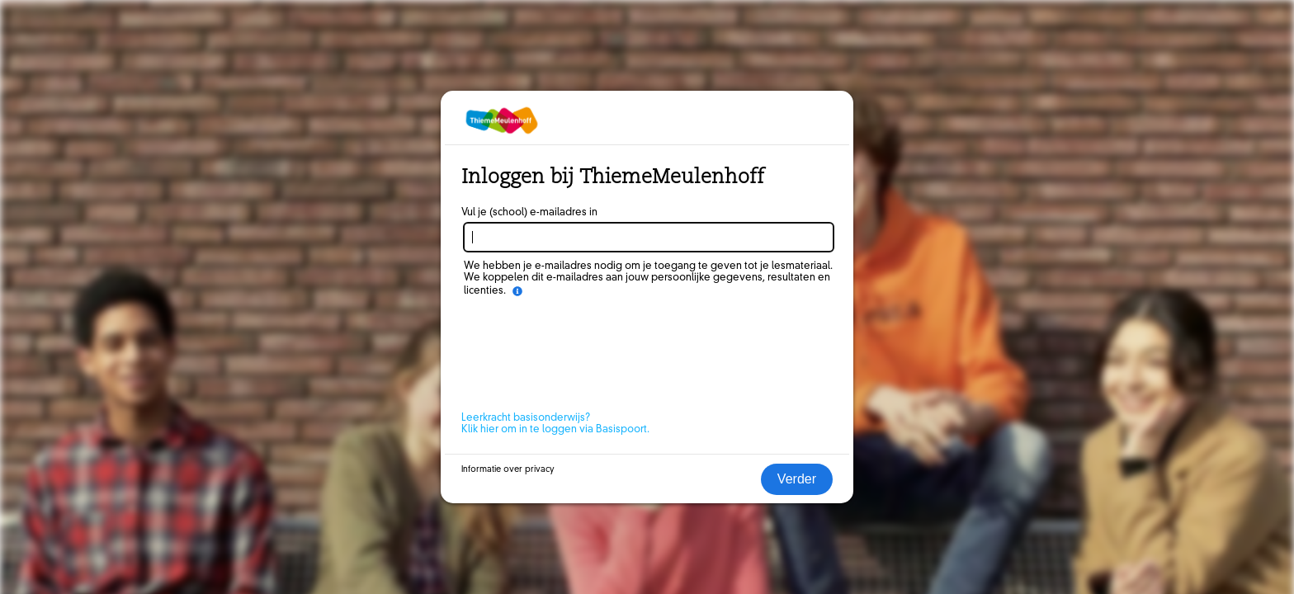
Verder (796, 479)
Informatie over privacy (508, 469)
